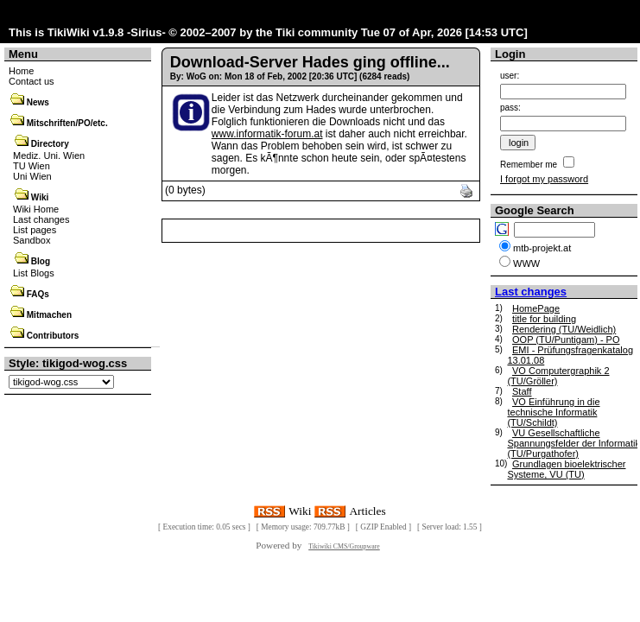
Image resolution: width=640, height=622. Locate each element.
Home (21, 71)
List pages (34, 230)
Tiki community (317, 32)
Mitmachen (49, 315)
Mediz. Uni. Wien (49, 155)
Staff (521, 391)
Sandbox (31, 240)
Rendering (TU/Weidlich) (564, 329)
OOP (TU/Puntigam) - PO (566, 339)
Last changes (41, 219)
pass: (510, 107)
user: (509, 75)
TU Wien (31, 166)
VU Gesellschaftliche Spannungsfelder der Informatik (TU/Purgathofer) (573, 443)
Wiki (39, 197)
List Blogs (33, 273)
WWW (526, 263)
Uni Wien (32, 176)
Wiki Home (36, 209)
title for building (544, 319)
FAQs (38, 294)
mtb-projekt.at (542, 248)
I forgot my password (544, 179)
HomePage (536, 308)
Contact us (31, 81)
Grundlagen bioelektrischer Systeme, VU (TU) (566, 469)
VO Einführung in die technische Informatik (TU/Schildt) (553, 412)
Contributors (53, 335)
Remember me (528, 164)
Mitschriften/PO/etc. (67, 123)
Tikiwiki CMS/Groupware (344, 546)
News (38, 102)
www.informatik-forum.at (267, 134)
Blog (40, 261)
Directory (50, 144)
